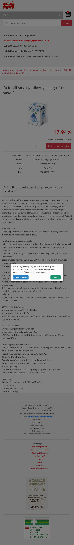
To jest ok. (55, 277)
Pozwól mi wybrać (20, 277)
